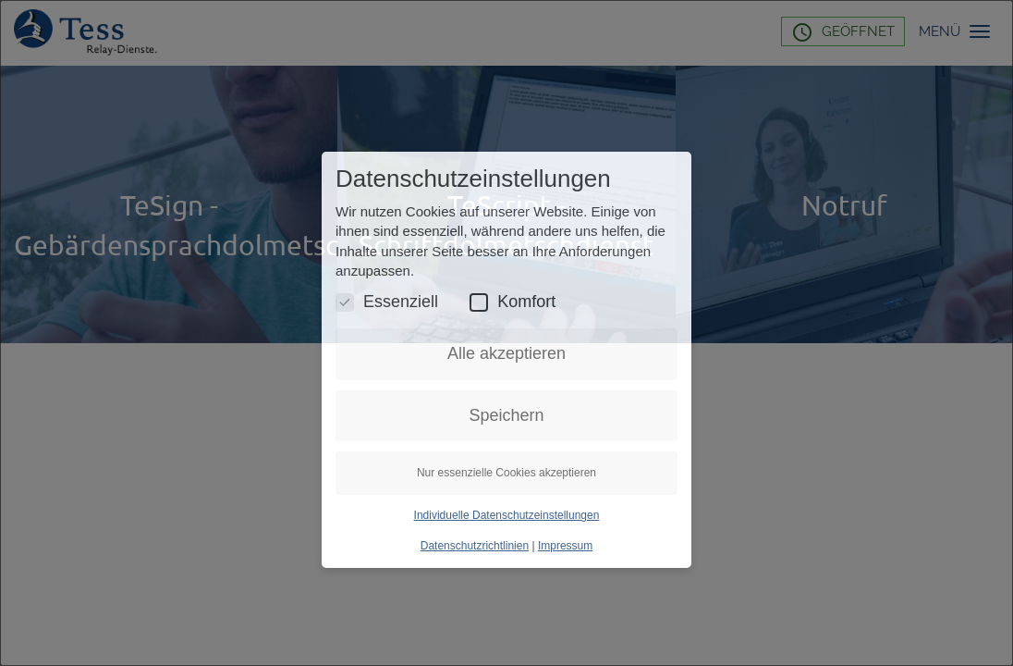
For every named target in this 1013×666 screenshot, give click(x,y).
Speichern (506, 415)
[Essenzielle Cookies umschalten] (345, 302)
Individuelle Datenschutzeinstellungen (507, 515)
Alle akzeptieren (506, 353)
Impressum (565, 545)
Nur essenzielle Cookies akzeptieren (506, 472)
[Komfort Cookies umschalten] (479, 302)
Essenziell (387, 302)
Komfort (512, 302)
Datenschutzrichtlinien (475, 545)
